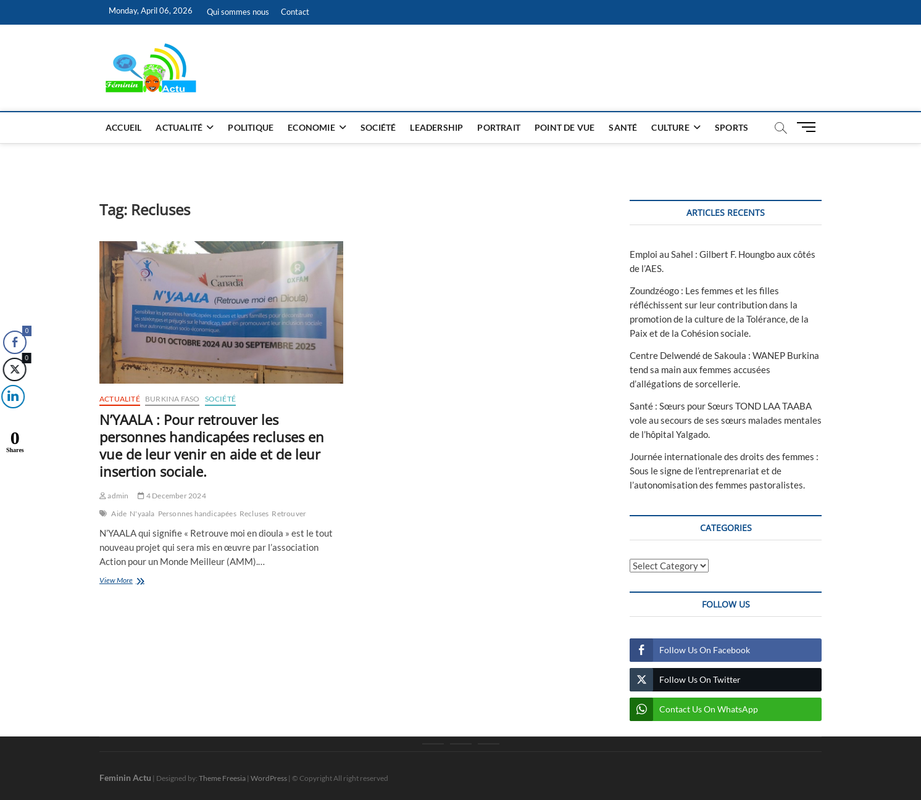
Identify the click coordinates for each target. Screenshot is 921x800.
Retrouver (289, 513)
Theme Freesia (222, 778)
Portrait (498, 127)
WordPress (269, 778)
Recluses (254, 513)
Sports (731, 127)
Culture (670, 127)
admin (113, 495)
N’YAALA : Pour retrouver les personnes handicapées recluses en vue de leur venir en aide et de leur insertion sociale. (211, 445)
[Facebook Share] (15, 342)
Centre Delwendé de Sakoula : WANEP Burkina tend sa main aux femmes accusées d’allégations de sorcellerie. (724, 369)
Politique (250, 127)
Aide (119, 513)
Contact (295, 12)
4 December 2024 (172, 495)
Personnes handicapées (197, 513)
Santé (623, 127)
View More (134, 581)
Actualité (179, 127)
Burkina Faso (172, 398)
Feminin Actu (125, 777)
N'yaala (142, 513)
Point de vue (564, 127)
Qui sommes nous (238, 12)
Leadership (436, 127)
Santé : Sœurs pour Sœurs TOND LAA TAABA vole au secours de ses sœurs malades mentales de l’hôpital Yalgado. (726, 420)
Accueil (123, 127)
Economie (311, 127)
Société (378, 127)
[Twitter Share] (13, 369)
